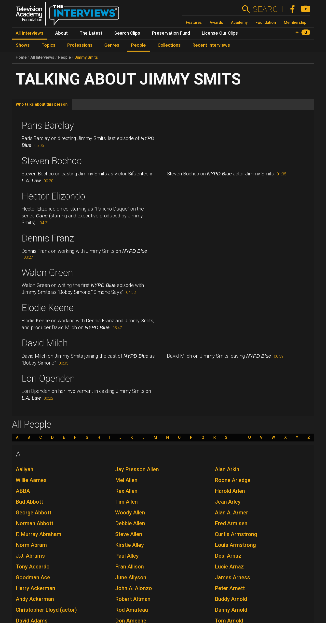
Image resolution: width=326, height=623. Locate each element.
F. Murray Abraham (38, 534)
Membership (295, 22)
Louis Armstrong (235, 545)
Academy (239, 22)
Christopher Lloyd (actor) (46, 610)
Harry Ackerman (35, 588)
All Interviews (42, 57)
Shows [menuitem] (23, 45)
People (64, 57)
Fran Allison (129, 567)
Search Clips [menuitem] (127, 33)
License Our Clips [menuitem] (220, 33)
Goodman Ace (33, 577)
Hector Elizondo (53, 196)
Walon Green (47, 272)
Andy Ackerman (35, 599)
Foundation (266, 22)
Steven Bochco (52, 161)
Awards (216, 22)
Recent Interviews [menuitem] (211, 45)
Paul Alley (127, 556)
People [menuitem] (138, 45)
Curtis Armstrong (236, 534)
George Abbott (33, 513)
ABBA (23, 491)
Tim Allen (126, 502)
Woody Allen (130, 513)
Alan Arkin (227, 469)
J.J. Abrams (30, 556)
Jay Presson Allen (137, 469)
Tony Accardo (33, 567)
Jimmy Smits (86, 57)
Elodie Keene (48, 307)
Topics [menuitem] (48, 45)
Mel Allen (126, 480)
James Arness (232, 577)
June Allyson (130, 577)
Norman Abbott (34, 523)
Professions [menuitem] (80, 45)
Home (21, 57)
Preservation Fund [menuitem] (171, 33)
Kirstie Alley (129, 545)
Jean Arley (228, 502)
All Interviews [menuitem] (29, 33)
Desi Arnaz (228, 556)
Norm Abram (31, 545)
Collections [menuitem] (169, 45)
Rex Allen (126, 491)
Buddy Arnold (231, 599)
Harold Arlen (230, 491)
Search (268, 9)
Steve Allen (128, 534)
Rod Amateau (131, 610)
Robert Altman (132, 599)
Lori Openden (48, 378)
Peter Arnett (230, 588)
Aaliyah (24, 469)
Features (194, 22)
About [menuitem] (61, 33)
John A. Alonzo (133, 588)
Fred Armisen (231, 523)
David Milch (45, 343)
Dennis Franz (48, 238)
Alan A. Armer (231, 513)
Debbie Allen (130, 523)
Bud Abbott (29, 502)
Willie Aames (31, 480)
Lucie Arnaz (229, 567)
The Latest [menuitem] (91, 33)
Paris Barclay (48, 125)
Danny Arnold (231, 610)
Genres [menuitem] (111, 45)
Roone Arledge (232, 480)
